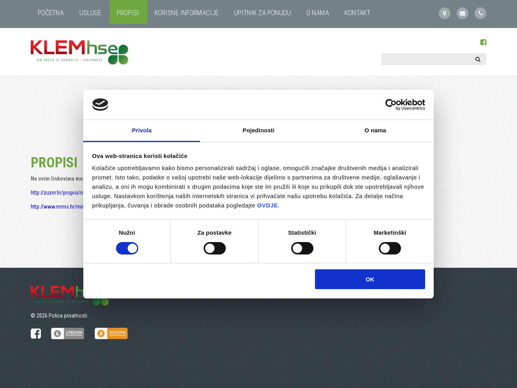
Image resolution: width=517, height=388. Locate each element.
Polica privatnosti (68, 316)
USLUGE (90, 13)
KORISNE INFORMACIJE (186, 13)
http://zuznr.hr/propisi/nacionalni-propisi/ (76, 193)
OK (370, 279)
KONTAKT (357, 13)
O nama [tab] (375, 130)
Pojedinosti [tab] (258, 130)
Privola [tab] (142, 130)
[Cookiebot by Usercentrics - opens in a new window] (391, 105)
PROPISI (128, 13)
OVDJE (267, 205)
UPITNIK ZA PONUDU (262, 13)
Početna (51, 13)
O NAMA (317, 13)
